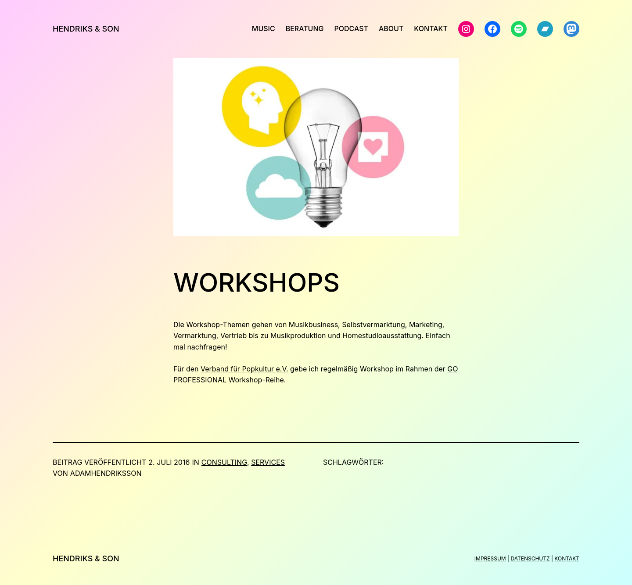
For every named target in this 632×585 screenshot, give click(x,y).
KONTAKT (566, 558)
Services (268, 462)
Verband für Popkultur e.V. (244, 368)
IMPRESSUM (490, 558)
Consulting (224, 462)
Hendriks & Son (86, 28)
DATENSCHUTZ (529, 558)
